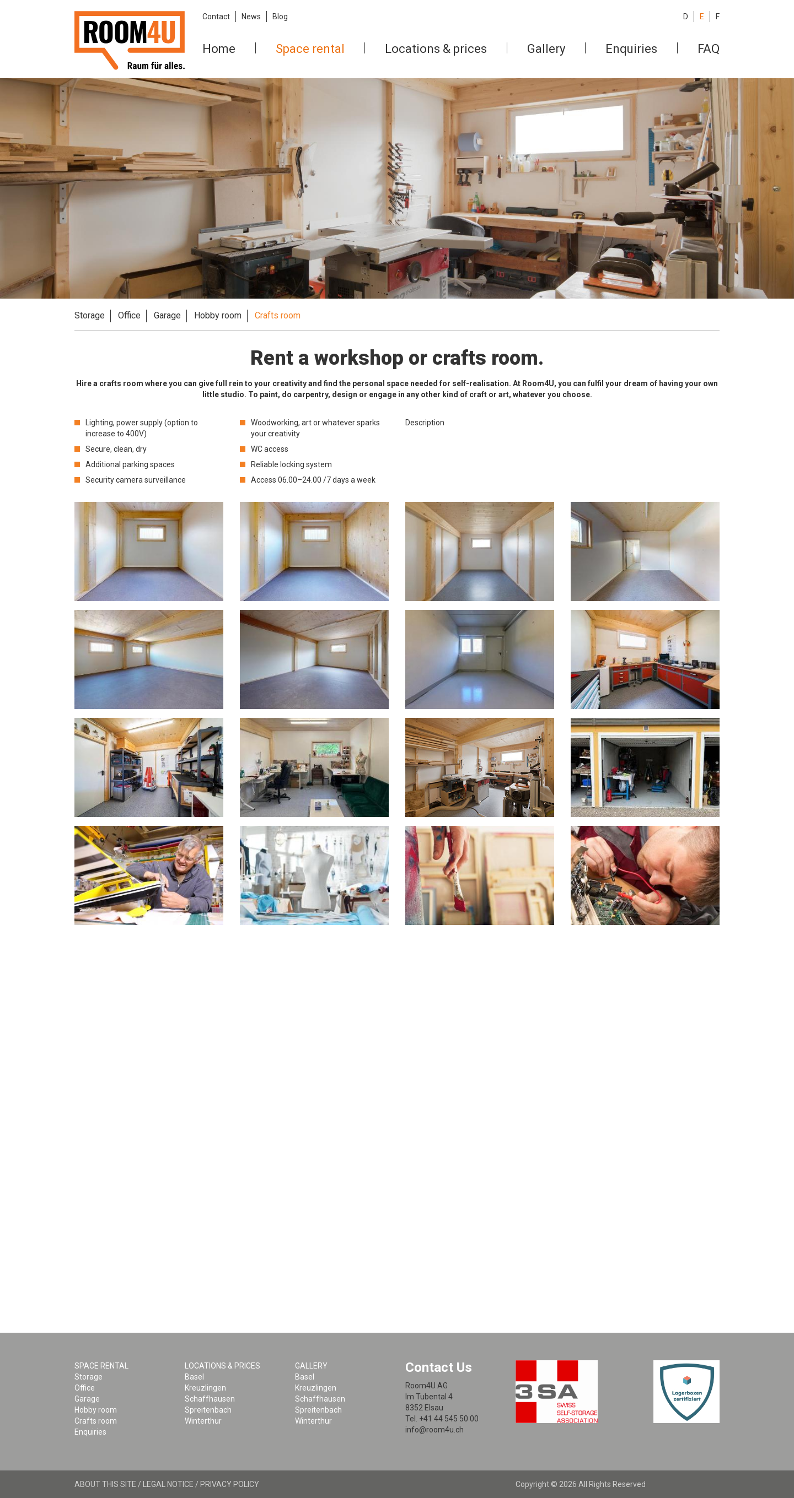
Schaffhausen (210, 1398)
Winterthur (203, 1420)
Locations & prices (436, 49)
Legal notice (168, 1484)
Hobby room (218, 315)
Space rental (310, 49)
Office (129, 315)
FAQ (709, 49)
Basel (194, 1376)
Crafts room (278, 315)
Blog (280, 16)
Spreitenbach (208, 1409)
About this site (105, 1484)
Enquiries (631, 49)
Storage (89, 315)
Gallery (546, 49)
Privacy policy (229, 1484)
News (251, 16)
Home (218, 49)
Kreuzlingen (205, 1387)
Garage (167, 315)
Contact (216, 16)
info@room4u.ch (434, 1429)
